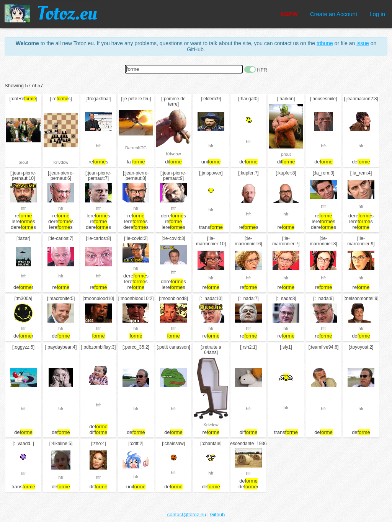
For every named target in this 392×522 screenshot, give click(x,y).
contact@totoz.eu (186, 514)
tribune (325, 43)
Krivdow (60, 162)
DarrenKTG (136, 147)
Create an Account (333, 14)
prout (23, 162)
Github (217, 514)
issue (362, 43)
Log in (377, 14)
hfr (98, 146)
